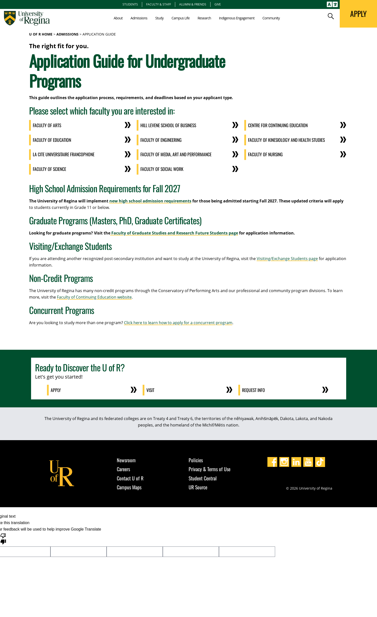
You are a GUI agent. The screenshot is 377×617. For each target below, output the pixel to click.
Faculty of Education (52, 139)
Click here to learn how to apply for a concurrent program (178, 321)
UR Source (198, 486)
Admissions (67, 34)
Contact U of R (130, 477)
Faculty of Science (50, 168)
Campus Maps (129, 486)
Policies (196, 459)
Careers (123, 468)
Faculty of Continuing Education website (94, 296)
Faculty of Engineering (162, 139)
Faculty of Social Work (162, 168)
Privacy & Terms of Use (209, 468)
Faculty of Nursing (266, 154)
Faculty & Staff (158, 4)
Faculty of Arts (47, 125)
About (118, 18)
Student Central (203, 477)
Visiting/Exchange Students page (287, 257)
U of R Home (40, 34)
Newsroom (126, 459)
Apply (56, 389)
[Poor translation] (3, 537)
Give (217, 4)
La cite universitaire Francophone (64, 154)
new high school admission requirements (150, 200)
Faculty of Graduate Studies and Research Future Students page (174, 232)
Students (130, 4)
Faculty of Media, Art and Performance (176, 154)
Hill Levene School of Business (169, 125)
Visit (151, 389)
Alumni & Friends (192, 4)
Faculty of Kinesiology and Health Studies (287, 139)
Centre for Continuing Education (278, 125)
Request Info (254, 389)
